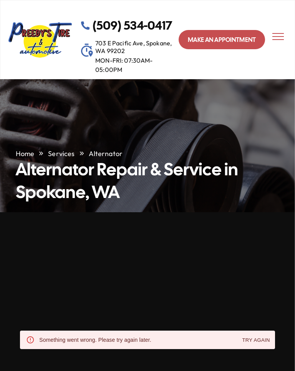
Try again (256, 340)
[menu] (278, 37)
